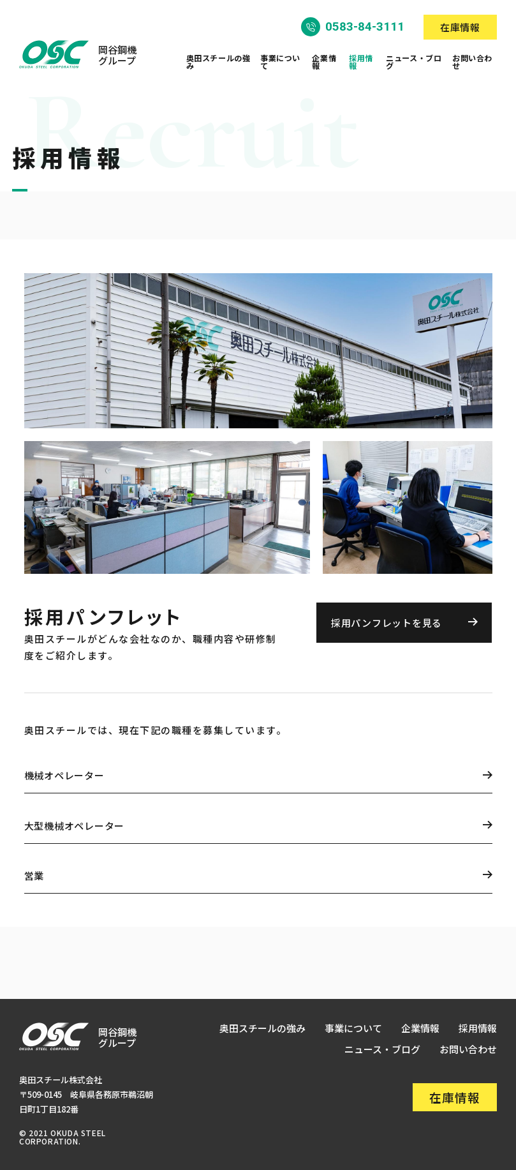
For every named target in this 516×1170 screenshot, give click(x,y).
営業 (34, 875)
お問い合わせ (472, 62)
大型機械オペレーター (74, 825)
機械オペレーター (64, 775)
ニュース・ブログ (413, 62)
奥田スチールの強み (218, 62)
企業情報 (324, 62)
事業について (280, 62)
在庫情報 (460, 27)
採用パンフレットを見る (386, 622)
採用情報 (361, 62)
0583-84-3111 (364, 27)
